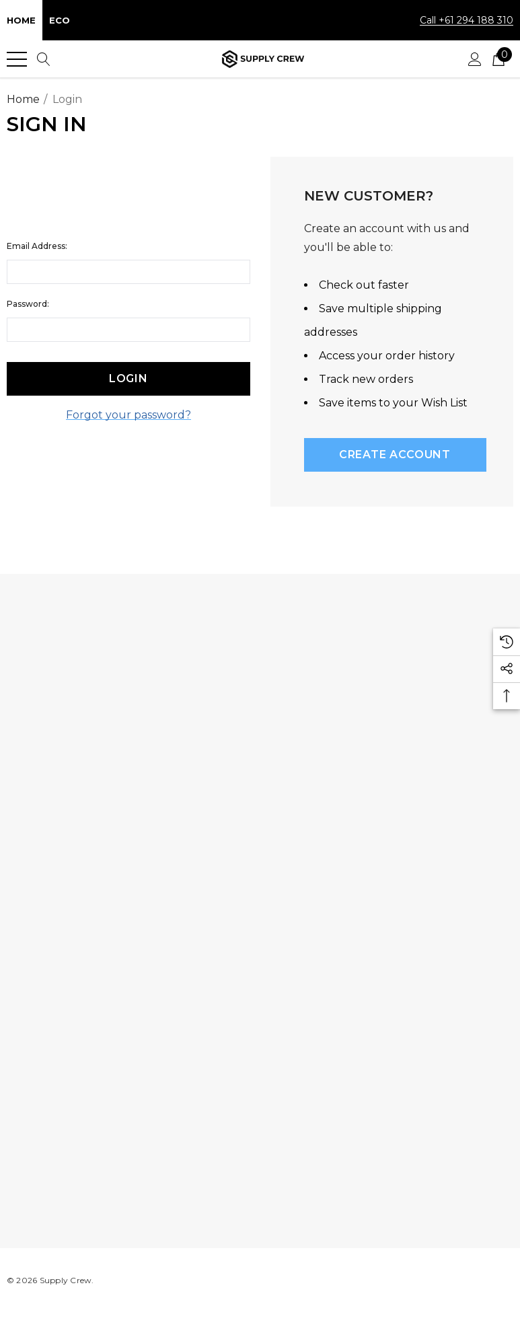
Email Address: (37, 246)
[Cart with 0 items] (498, 59)
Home (21, 20)
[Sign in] (475, 59)
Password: (28, 304)
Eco (59, 20)
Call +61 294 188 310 (466, 20)
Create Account (395, 454)
